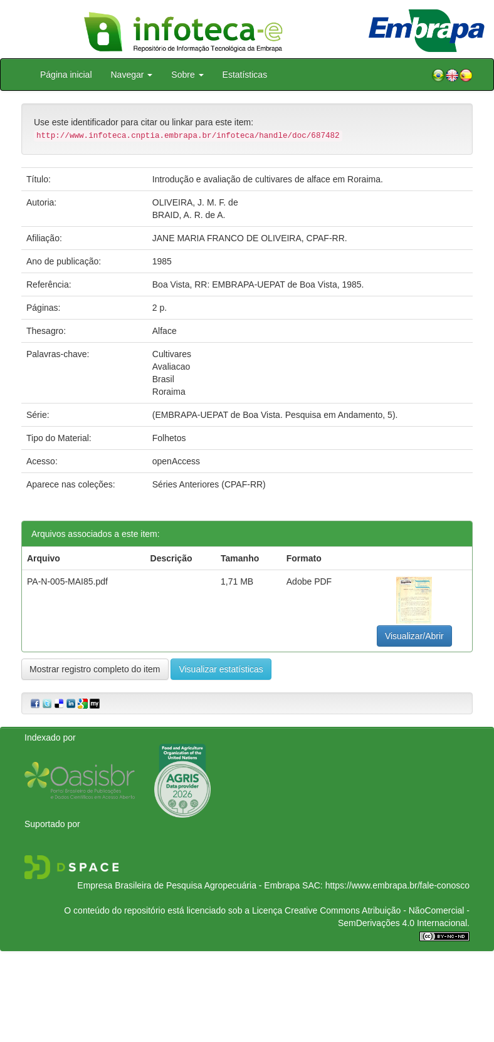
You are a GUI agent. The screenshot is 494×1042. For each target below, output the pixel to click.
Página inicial (66, 75)
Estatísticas (245, 75)
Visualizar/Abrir (414, 636)
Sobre (187, 75)
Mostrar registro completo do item (94, 669)
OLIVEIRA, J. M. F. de (195, 202)
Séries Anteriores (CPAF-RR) (209, 484)
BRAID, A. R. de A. (189, 215)
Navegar (132, 75)
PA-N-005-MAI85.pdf (67, 581)
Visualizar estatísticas (221, 669)
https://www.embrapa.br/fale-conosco (397, 885)
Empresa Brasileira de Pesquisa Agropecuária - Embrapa (188, 885)
